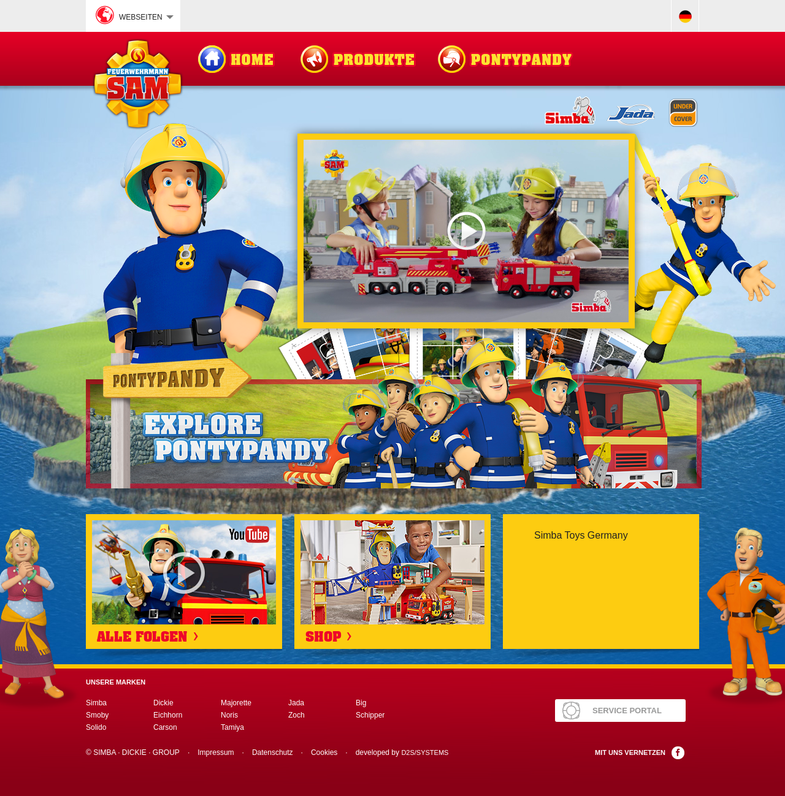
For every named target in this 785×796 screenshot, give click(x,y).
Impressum (215, 752)
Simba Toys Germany (581, 535)
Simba (96, 703)
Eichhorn (167, 715)
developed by (402, 752)
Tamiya (232, 727)
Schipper (370, 715)
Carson (165, 727)
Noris (229, 715)
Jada (296, 703)
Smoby (97, 715)
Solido (96, 727)
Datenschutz (272, 752)
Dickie (163, 703)
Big (361, 703)
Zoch (296, 715)
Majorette (236, 703)
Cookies (324, 752)
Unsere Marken (115, 682)
